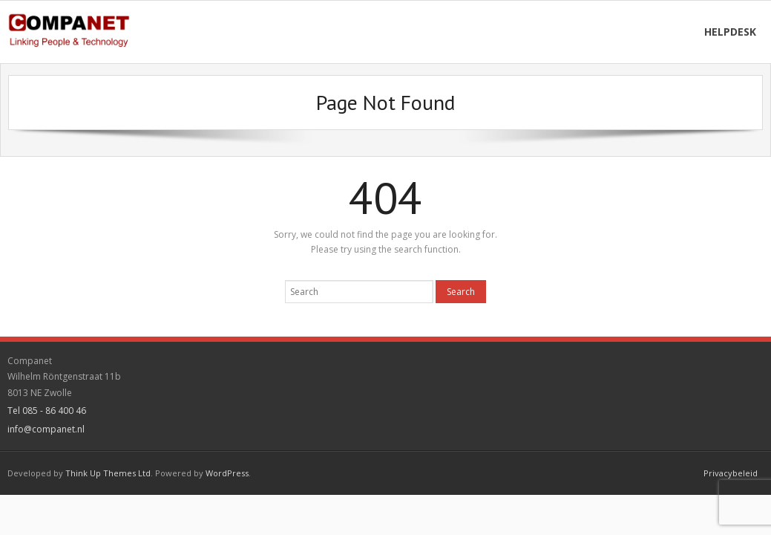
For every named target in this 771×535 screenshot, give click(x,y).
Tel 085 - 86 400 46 (46, 410)
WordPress (227, 473)
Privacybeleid (730, 473)
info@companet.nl (46, 429)
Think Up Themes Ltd (108, 473)
